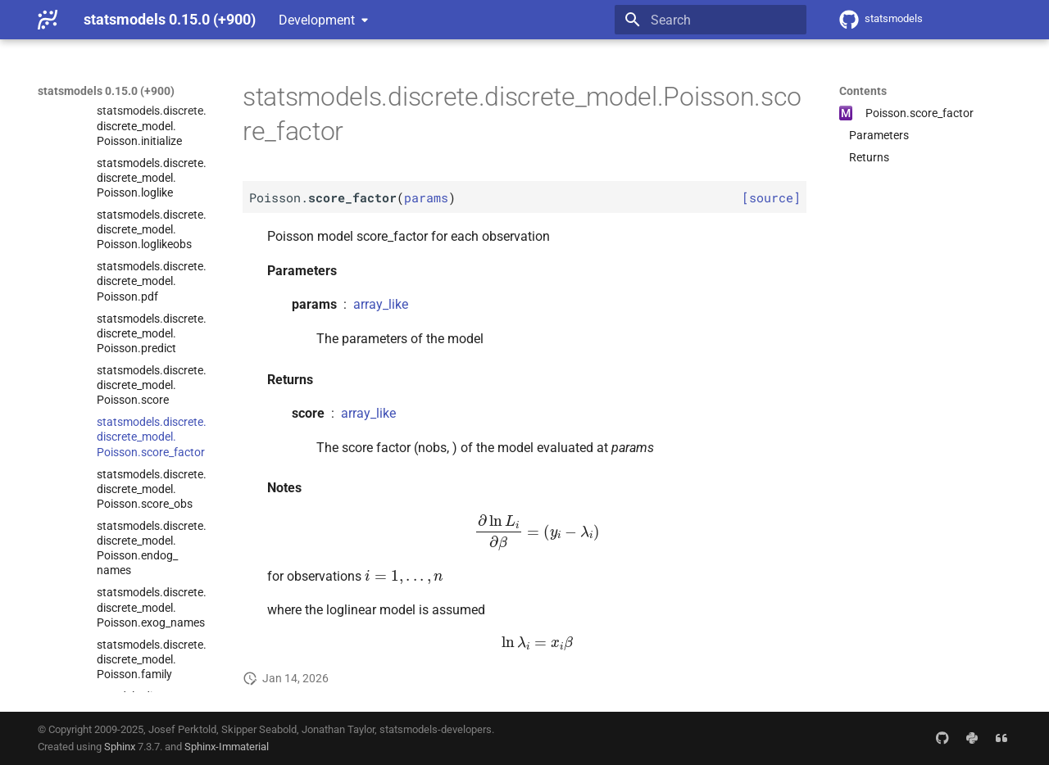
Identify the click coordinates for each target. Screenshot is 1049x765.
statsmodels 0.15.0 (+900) (106, 90)
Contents (863, 90)
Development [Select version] (317, 20)
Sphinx (119, 746)
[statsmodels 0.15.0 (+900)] (47, 19)
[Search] (710, 19)
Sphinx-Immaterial (226, 746)
